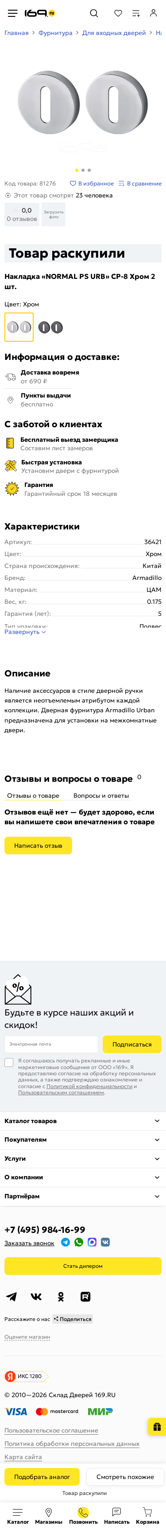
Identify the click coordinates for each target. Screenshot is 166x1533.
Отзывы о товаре (33, 795)
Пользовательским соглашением (61, 1092)
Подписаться (132, 1044)
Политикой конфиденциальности (89, 1086)
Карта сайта (23, 1457)
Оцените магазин (27, 1336)
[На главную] (40, 13)
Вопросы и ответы (101, 795)
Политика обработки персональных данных (71, 1444)
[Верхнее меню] (12, 13)
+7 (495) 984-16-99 (44, 1230)
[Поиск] (94, 13)
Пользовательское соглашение (51, 1430)
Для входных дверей (114, 33)
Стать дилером (83, 1266)
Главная (16, 33)
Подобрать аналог (42, 1477)
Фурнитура (56, 33)
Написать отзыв (38, 846)
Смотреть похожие (125, 1477)
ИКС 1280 (30, 1376)
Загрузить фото (54, 214)
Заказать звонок (29, 1243)
